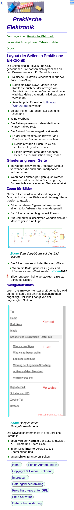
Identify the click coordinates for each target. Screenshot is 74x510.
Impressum (19, 477)
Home (16, 464)
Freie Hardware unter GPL (30, 490)
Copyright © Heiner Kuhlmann (32, 471)
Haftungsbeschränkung (28, 484)
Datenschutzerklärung (27, 503)
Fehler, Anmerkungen (42, 464)
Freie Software (22, 496)
